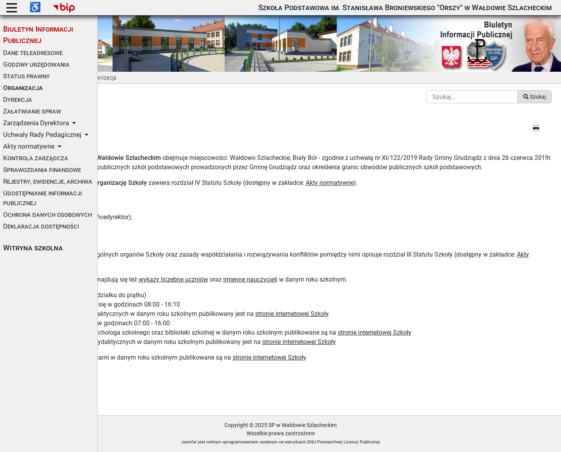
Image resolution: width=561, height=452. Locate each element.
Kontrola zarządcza (35, 158)
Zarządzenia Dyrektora (36, 123)
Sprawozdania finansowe (42, 170)
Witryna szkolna (33, 247)
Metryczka (123, 391)
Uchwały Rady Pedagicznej (42, 134)
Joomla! (238, 441)
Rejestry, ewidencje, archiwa (47, 181)
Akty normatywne (29, 146)
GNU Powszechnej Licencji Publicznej (392, 441)
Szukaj (534, 87)
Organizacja (23, 88)
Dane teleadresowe (33, 53)
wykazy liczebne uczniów (270, 279)
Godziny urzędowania (36, 64)
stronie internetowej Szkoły (389, 313)
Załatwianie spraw (32, 111)
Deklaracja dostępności (41, 226)
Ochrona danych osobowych (47, 214)
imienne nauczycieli (348, 279)
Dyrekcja (17, 99)
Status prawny (26, 76)
